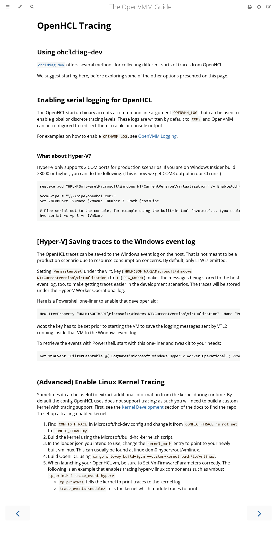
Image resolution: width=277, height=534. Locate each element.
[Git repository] (259, 7)
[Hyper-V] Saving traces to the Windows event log (116, 241)
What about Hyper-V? (64, 155)
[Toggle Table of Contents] (7, 7)
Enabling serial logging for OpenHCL (94, 99)
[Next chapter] (259, 513)
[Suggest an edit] (268, 7)
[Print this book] (250, 7)
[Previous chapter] (17, 513)
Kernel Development (143, 407)
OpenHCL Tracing (74, 25)
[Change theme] (20, 7)
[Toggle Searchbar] (32, 7)
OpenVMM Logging (157, 136)
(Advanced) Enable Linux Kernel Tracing (101, 381)
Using (69, 51)
